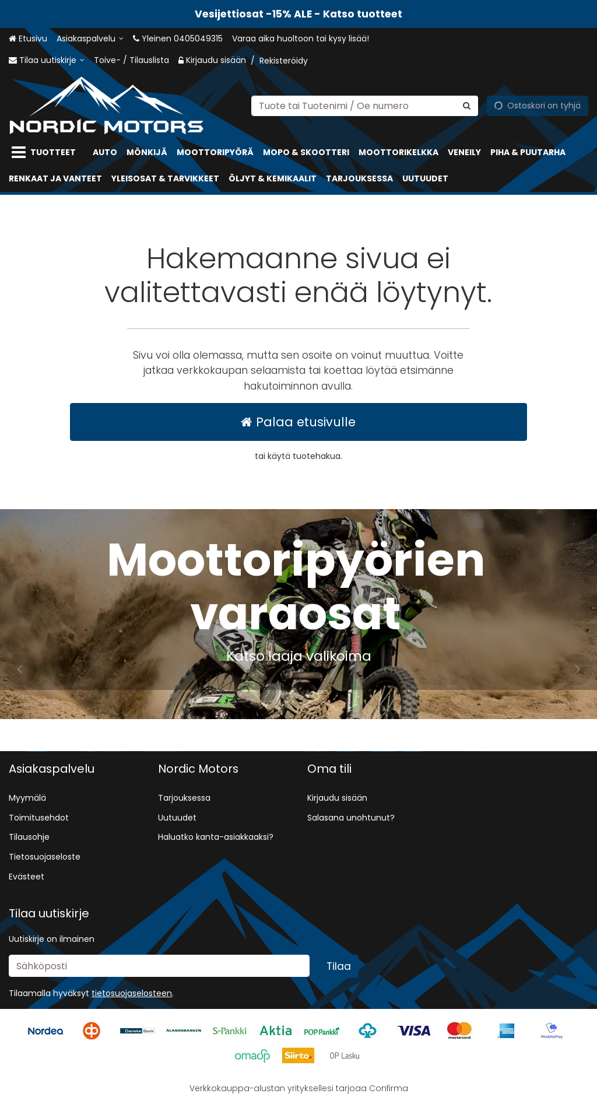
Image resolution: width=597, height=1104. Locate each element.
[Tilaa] (339, 966)
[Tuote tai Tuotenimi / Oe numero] (364, 105)
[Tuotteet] (46, 152)
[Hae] (466, 105)
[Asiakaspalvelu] (90, 39)
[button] (132, 993)
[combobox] (364, 105)
